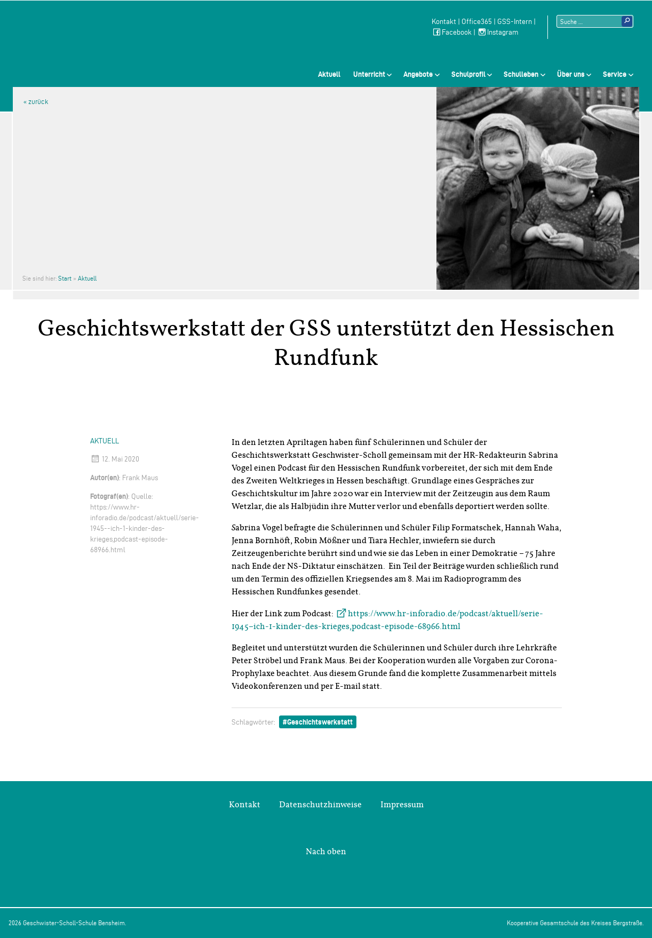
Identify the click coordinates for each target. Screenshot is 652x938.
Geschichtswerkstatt (320, 722)
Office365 (477, 22)
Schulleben (521, 74)
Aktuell (329, 74)
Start (64, 278)
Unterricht (369, 74)
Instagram (498, 32)
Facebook (452, 32)
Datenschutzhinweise (320, 804)
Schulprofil (468, 74)
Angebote (418, 74)
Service (614, 74)
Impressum (402, 804)
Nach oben (326, 851)
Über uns (571, 74)
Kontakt (444, 22)
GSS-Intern (514, 22)
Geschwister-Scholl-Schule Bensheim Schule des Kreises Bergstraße (91, 35)
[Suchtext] (594, 21)
